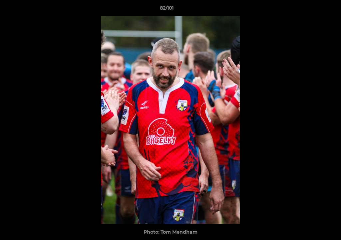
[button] (313, 10)
